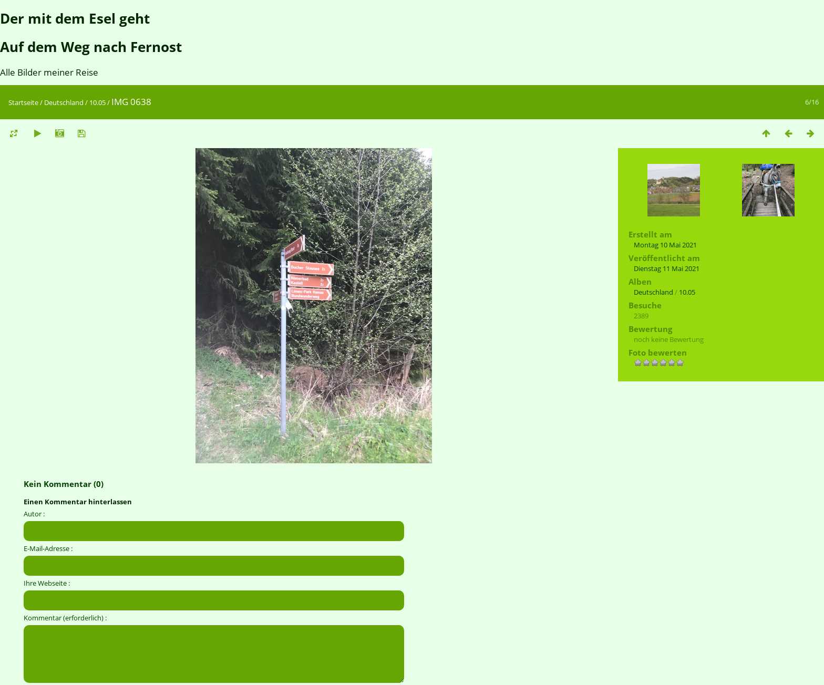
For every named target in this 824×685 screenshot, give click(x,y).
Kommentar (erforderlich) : (65, 617)
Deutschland (64, 102)
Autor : (34, 513)
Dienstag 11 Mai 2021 (666, 268)
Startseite (23, 102)
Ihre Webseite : (47, 583)
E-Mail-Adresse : (48, 548)
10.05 (97, 102)
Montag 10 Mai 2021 (665, 245)
